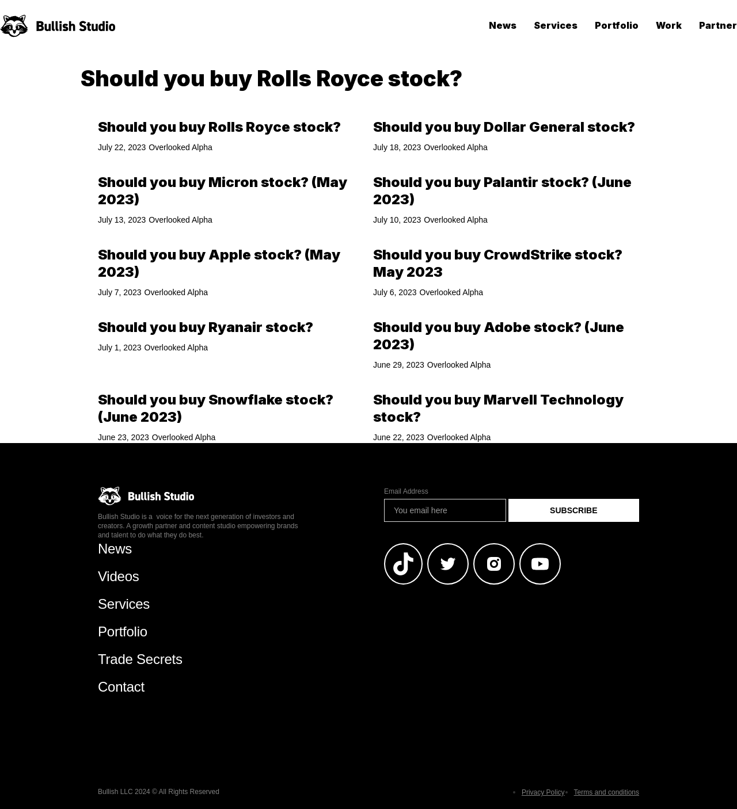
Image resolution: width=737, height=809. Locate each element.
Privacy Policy (543, 792)
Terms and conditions (606, 792)
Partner (718, 25)
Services (556, 25)
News (502, 25)
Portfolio (617, 25)
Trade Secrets (140, 659)
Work (669, 25)
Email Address (406, 491)
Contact (121, 686)
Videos (118, 576)
